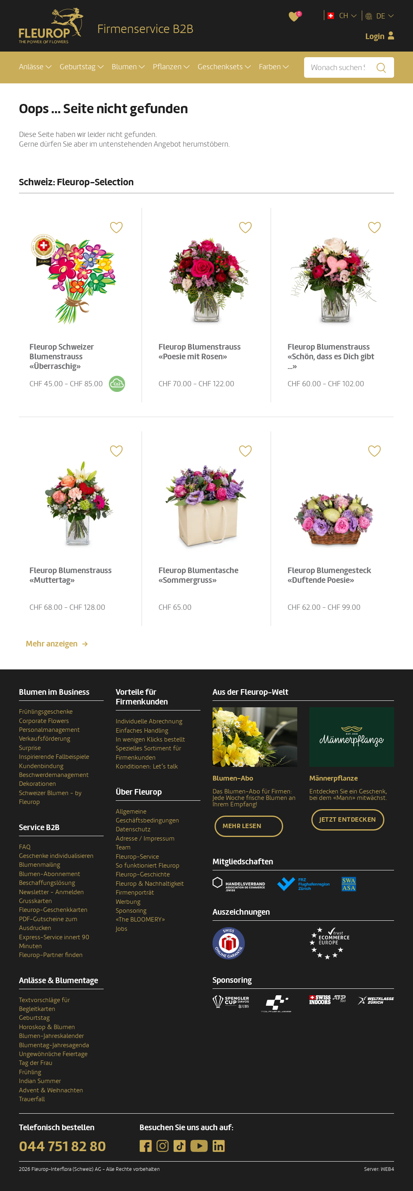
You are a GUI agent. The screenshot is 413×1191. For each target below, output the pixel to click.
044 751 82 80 (62, 1147)
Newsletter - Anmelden (51, 892)
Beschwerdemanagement (54, 775)
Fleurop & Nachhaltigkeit (150, 883)
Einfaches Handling (142, 730)
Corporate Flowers (44, 721)
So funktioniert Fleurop (147, 865)
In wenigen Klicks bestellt (150, 739)
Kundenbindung (41, 766)
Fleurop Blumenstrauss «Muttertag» (70, 575)
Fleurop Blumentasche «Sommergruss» (198, 575)
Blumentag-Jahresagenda (54, 1045)
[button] (35, 67)
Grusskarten (35, 901)
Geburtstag (34, 1017)
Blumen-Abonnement (49, 874)
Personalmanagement (49, 729)
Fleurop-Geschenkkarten (53, 909)
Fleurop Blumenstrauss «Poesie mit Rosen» (200, 352)
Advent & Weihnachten (51, 1090)
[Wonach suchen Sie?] (349, 67)
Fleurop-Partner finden (51, 955)
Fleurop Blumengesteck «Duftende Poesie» (329, 575)
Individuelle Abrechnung (149, 721)
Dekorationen (37, 783)
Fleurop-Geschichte (143, 874)
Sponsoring (131, 910)
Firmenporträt (135, 892)
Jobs (121, 928)
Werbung (128, 901)
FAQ (25, 847)
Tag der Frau (35, 1063)
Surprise (30, 748)
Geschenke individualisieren (56, 856)
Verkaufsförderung (44, 738)
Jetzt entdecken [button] (347, 820)
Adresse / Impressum (145, 838)
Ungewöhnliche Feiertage (53, 1054)
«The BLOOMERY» (140, 919)
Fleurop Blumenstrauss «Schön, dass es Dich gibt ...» (331, 356)
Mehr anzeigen (51, 644)
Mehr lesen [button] (242, 826)
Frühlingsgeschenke (46, 711)
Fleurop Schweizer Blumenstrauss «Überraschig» (61, 356)
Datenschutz (133, 829)
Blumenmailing (39, 864)
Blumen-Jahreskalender (51, 1036)
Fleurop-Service (137, 856)
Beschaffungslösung (47, 883)
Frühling (30, 1072)
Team (123, 847)
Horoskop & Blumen (47, 1027)
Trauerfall (32, 1099)
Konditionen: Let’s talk (147, 766)
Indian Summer (40, 1081)
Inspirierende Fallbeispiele (54, 756)
